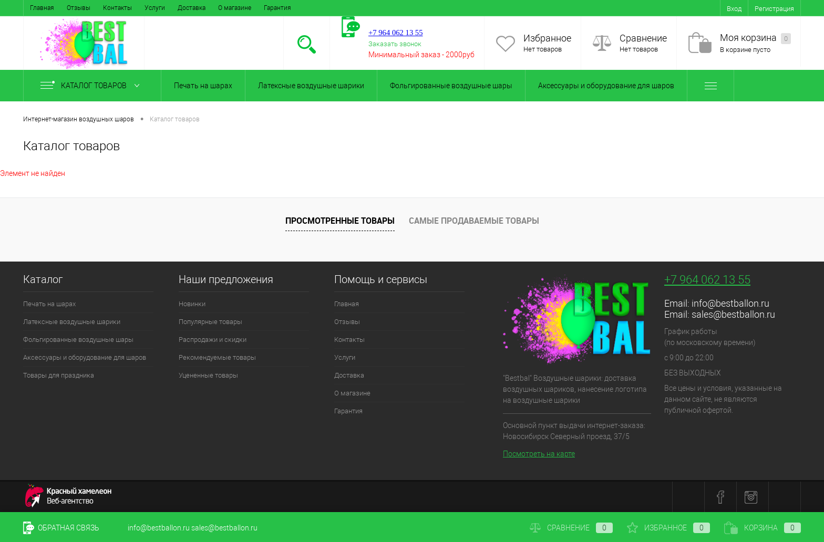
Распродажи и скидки (212, 339)
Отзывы (78, 8)
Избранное (547, 38)
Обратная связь (61, 528)
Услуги (155, 8)
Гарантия (277, 8)
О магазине (234, 8)
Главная (42, 8)
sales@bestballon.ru (733, 314)
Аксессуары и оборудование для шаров (606, 85)
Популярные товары (210, 322)
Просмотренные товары (340, 220)
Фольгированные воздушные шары (451, 85)
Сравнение (643, 38)
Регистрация (774, 9)
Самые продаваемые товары (474, 220)
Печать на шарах (203, 85)
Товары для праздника (58, 375)
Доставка (191, 8)
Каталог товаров (92, 85)
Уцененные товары (208, 375)
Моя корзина (755, 38)
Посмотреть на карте (539, 454)
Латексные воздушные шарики (311, 85)
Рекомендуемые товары (217, 357)
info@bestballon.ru (730, 303)
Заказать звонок (394, 44)
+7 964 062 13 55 (707, 279)
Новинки (192, 304)
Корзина (762, 528)
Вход (734, 9)
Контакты (117, 8)
